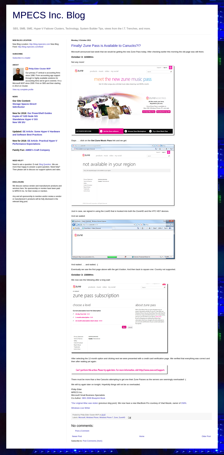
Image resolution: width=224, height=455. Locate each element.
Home (141, 436)
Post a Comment (82, 431)
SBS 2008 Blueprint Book (93, 398)
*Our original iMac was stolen (84, 403)
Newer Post (77, 436)
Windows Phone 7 (106, 417)
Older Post (206, 436)
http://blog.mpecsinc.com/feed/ (30, 47)
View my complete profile (23, 89)
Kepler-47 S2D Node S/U (25, 116)
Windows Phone (92, 417)
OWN (183, 403)
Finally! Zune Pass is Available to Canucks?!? (106, 46)
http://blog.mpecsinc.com (39, 44)
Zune (116, 417)
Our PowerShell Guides (39, 113)
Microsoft (81, 417)
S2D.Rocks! (19, 107)
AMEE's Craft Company (37, 150)
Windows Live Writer (80, 408)
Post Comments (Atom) (92, 441)
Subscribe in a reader (21, 58)
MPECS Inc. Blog (49, 15)
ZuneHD (122, 417)
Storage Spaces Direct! (25, 104)
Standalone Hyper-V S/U (25, 119)
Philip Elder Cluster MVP (40, 69)
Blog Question (45, 164)
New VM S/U (19, 122)
